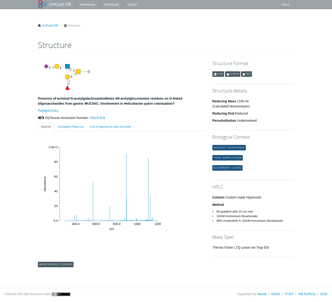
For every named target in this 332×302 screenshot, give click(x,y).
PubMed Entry (48, 110)
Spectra (46, 126)
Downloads (111, 4)
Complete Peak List (71, 126)
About (286, 4)
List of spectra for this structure (110, 126)
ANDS (275, 294)
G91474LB (97, 118)
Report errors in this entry (55, 264)
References (87, 4)
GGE (323, 294)
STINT (288, 294)
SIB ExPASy (307, 294)
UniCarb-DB (60, 4)
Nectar (262, 294)
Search (132, 4)
